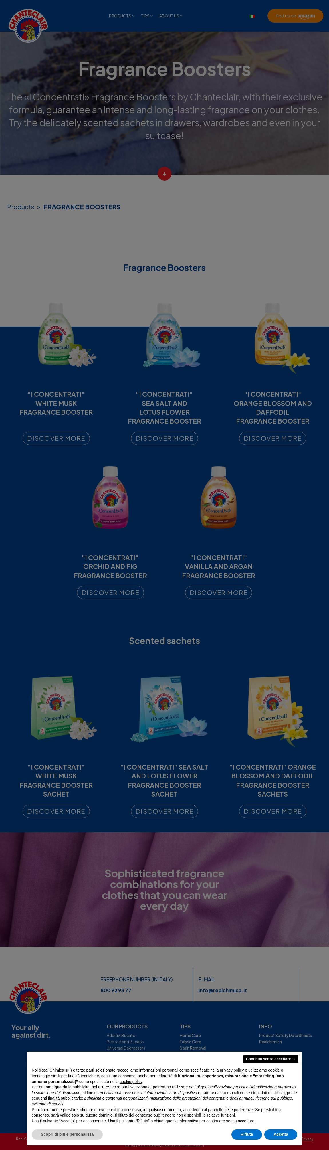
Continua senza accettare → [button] (271, 1059)
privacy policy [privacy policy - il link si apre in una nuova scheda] (232, 1070)
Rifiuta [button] (247, 1134)
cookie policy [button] (131, 1081)
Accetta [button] (280, 1134)
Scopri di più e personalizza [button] (67, 1134)
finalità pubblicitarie (65, 1098)
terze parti (120, 1087)
